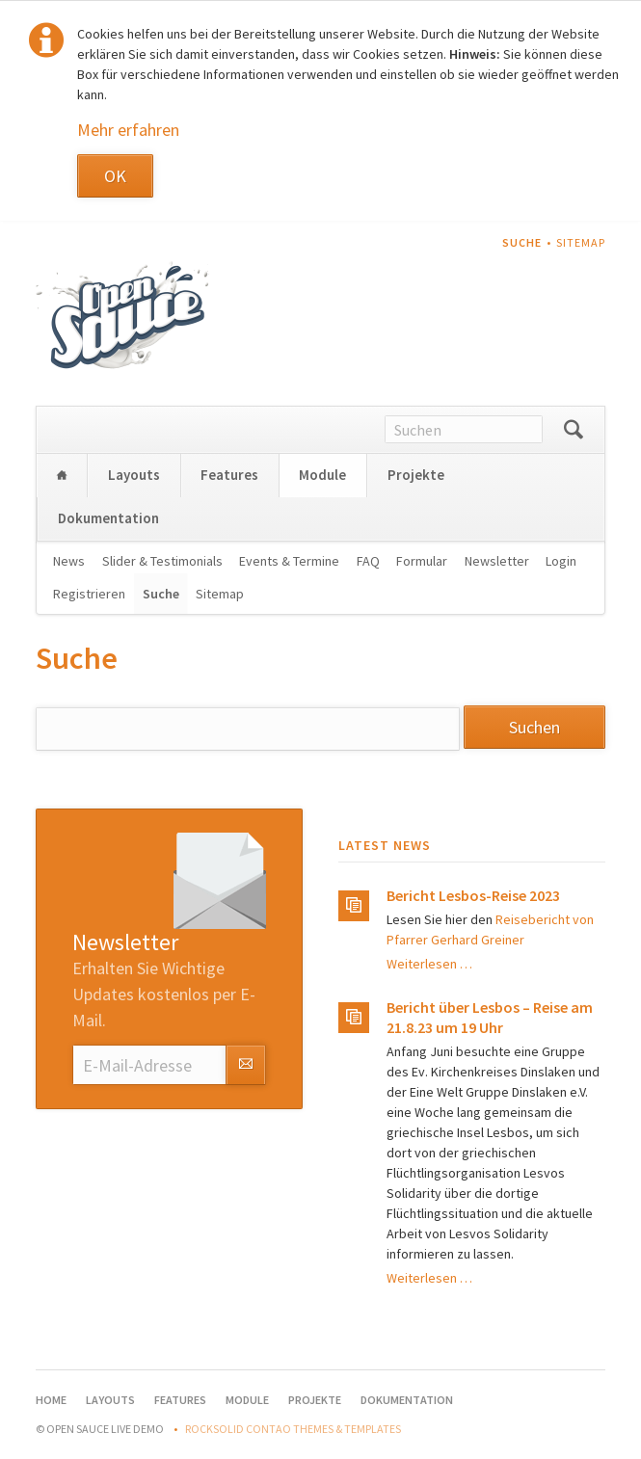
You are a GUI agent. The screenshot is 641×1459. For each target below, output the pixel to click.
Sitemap (580, 242)
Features (229, 474)
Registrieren (89, 593)
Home (62, 475)
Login (561, 561)
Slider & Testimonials (162, 561)
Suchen (573, 430)
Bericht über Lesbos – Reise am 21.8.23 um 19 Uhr (490, 1017)
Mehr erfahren (128, 130)
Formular (421, 561)
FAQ (368, 561)
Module (322, 474)
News (69, 561)
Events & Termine (289, 561)
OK (115, 176)
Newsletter (497, 561)
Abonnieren (246, 1065)
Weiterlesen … (429, 963)
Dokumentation (108, 518)
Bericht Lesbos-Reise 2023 (473, 895)
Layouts (134, 474)
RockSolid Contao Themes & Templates (293, 1428)
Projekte (415, 474)
